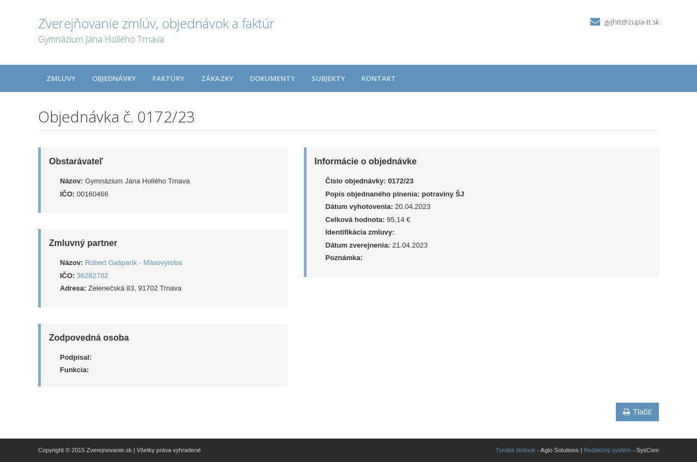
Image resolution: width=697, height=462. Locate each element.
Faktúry (168, 78)
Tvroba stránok (515, 450)
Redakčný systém (607, 450)
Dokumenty (272, 78)
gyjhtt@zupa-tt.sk (631, 22)
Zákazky (217, 78)
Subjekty (328, 78)
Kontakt (379, 78)
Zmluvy (61, 78)
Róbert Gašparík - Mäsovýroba (133, 262)
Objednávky (114, 78)
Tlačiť (637, 412)
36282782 (92, 276)
